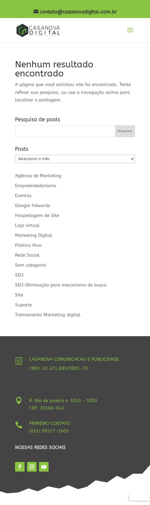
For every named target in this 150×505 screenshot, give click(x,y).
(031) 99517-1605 (49, 431)
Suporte (23, 305)
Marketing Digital (33, 235)
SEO (19, 275)
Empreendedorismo (35, 185)
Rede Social (27, 255)
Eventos (23, 195)
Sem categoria (30, 265)
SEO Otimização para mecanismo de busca (60, 285)
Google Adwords (32, 205)
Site (19, 295)
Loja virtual (27, 225)
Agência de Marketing (38, 175)
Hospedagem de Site (37, 215)
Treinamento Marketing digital (47, 315)
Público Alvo (28, 245)
